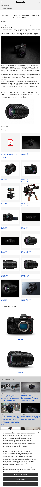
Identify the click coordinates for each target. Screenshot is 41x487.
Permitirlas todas (20, 484)
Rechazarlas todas (20, 479)
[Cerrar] (38, 432)
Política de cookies (21, 462)
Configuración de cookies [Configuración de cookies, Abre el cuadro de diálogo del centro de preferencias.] (20, 474)
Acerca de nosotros (7, 8)
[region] (20, 458)
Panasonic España (5, 5)
